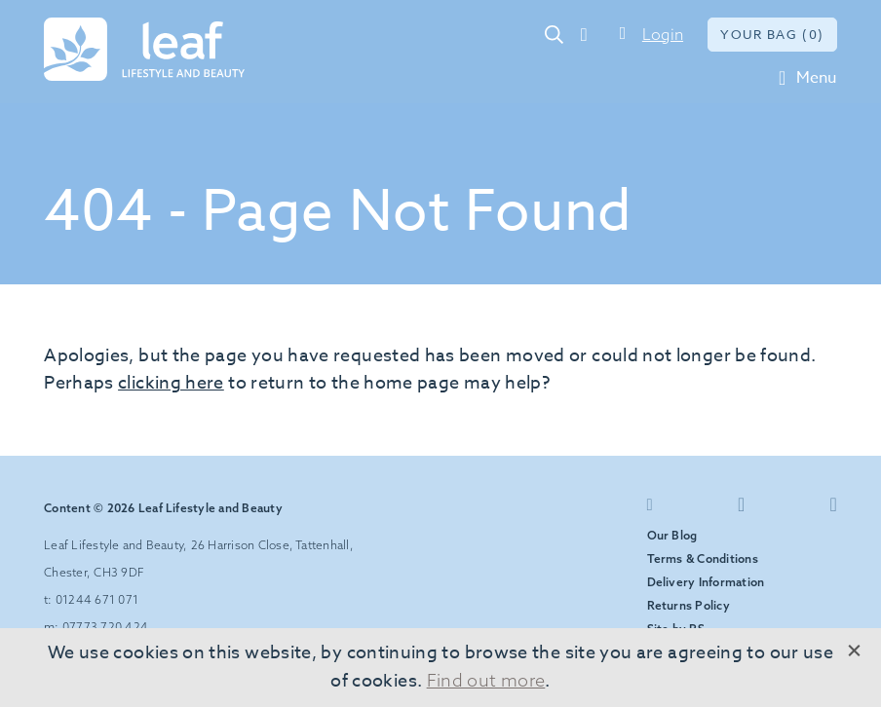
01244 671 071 (594, 34)
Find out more (486, 680)
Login (662, 34)
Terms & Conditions (702, 558)
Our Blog (672, 535)
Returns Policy (688, 605)
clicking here (171, 383)
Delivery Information (706, 582)
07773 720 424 (105, 626)
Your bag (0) (772, 34)
